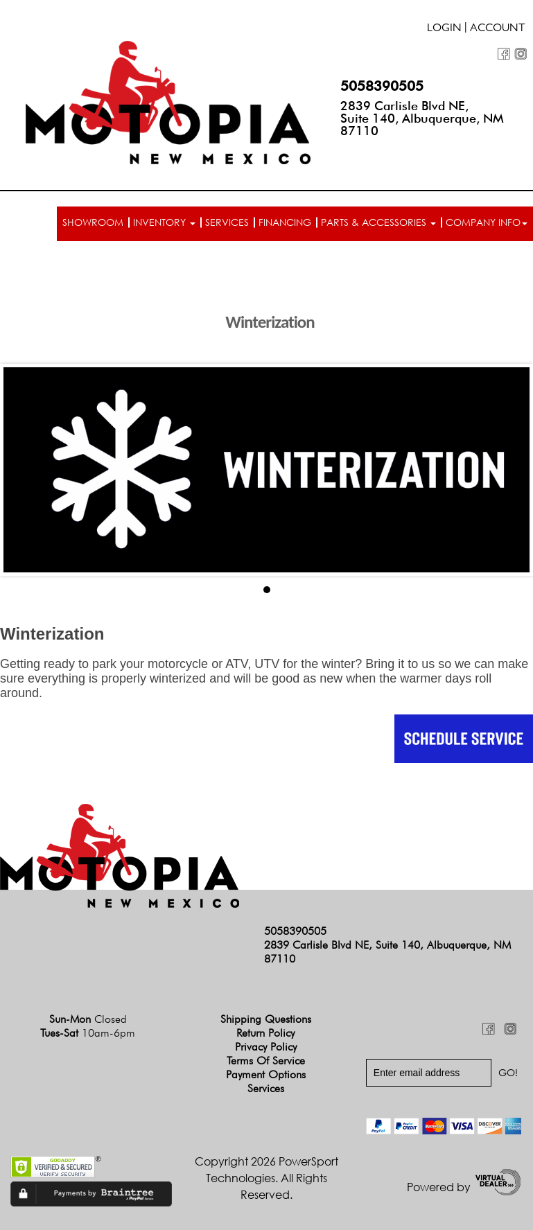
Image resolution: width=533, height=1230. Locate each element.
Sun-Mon (88, 1019)
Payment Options (266, 1074)
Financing (285, 222)
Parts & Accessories (378, 222)
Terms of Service (266, 1060)
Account (497, 29)
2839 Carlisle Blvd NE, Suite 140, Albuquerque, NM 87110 (422, 118)
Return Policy (265, 1032)
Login (444, 29)
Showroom (92, 222)
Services (227, 222)
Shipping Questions (265, 1019)
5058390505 (381, 86)
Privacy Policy (266, 1046)
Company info (486, 222)
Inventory (164, 222)
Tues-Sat (87, 1032)
